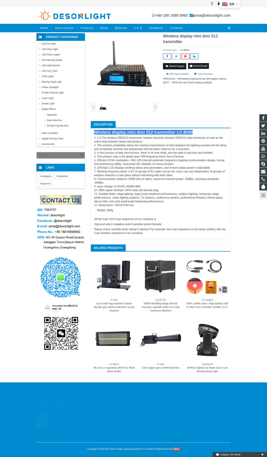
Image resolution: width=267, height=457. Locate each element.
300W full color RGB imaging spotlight (192, 82)
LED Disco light (50, 49)
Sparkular (52, 114)
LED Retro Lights (51, 54)
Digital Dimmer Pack (52, 138)
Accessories (48, 144)
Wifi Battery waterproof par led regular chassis (202, 78)
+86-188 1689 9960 (171, 15)
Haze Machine (54, 120)
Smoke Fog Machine (58, 125)
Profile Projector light (53, 92)
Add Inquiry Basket (177, 74)
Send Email (198, 65)
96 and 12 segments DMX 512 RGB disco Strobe (114, 368)
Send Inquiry (175, 66)
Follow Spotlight (50, 87)
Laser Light (47, 98)
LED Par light (49, 43)
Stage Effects (49, 109)
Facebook (62, 176)
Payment (45, 183)
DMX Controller (50, 133)
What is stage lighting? (61, 428)
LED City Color (50, 71)
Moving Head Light (52, 81)
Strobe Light (48, 103)
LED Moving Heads (52, 60)
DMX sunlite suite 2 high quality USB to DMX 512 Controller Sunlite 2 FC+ (207, 303)
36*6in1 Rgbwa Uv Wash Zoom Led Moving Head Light (207, 368)
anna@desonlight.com (212, 15)
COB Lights (48, 76)
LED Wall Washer (51, 65)
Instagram (46, 176)
